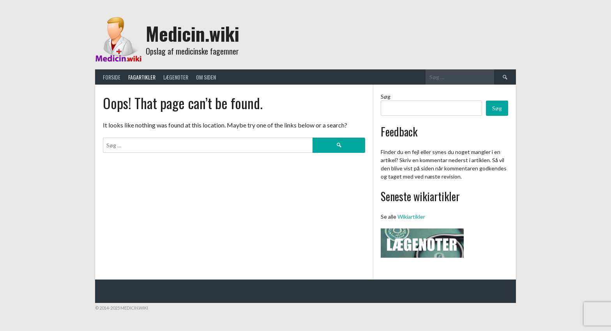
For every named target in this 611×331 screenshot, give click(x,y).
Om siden (206, 77)
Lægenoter (175, 77)
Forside (111, 77)
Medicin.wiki (192, 33)
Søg (385, 96)
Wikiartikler (411, 216)
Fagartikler (141, 77)
